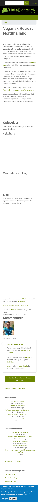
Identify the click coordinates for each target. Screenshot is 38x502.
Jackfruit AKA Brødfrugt (17, 406)
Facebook (6, 90)
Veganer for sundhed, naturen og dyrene (20, 437)
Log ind (34, 3)
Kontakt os (21, 301)
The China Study (10, 474)
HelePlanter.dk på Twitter (13, 462)
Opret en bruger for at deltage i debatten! (20, 379)
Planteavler (15, 310)
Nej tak (13, 498)
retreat (17, 305)
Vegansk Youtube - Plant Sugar (15, 388)
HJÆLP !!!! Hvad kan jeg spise (17, 414)
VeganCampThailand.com (24, 90)
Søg (26, 3)
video (26, 305)
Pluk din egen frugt (15, 345)
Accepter (5, 499)
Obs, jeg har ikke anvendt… (20, 432)
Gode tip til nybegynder (20, 441)
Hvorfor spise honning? (17, 401)
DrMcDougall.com (11, 481)
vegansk (11, 305)
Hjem (5, 22)
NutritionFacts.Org (11, 478)
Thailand (5, 305)
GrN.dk (24, 299)
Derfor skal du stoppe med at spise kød (17, 410)
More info (27, 494)
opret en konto (22, 366)
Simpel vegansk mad (20, 446)
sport (22, 305)
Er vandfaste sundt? (17, 419)
